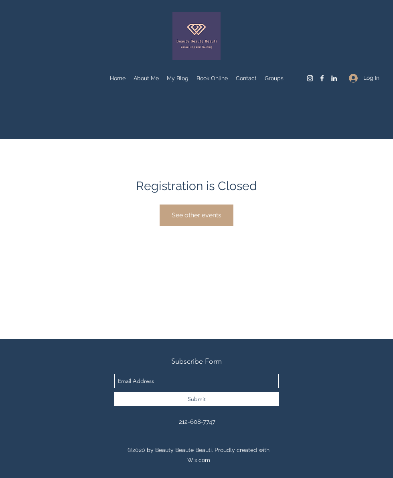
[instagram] (310, 78)
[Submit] (196, 399)
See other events (196, 215)
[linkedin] (334, 78)
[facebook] (322, 78)
